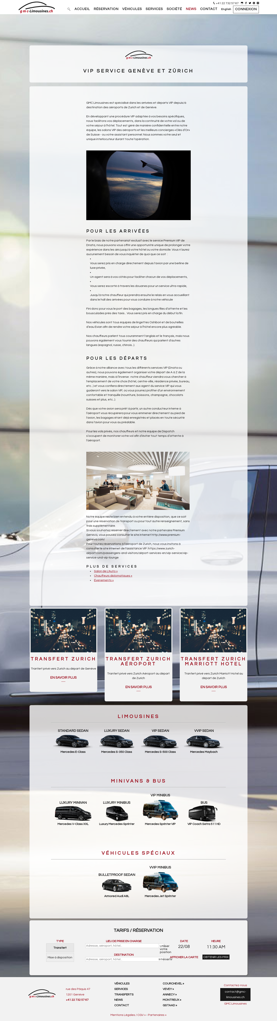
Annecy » (170, 994)
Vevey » (168, 989)
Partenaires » (157, 1014)
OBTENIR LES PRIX (216, 957)
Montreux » (172, 999)
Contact (121, 1005)
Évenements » (104, 580)
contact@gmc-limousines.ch (235, 994)
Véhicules (122, 983)
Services (121, 989)
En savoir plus (63, 677)
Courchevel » (173, 983)
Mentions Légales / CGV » (128, 1014)
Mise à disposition (60, 957)
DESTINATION (124, 954)
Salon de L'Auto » (106, 571)
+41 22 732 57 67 (227, 3)
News (118, 999)
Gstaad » (170, 1005)
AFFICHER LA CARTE (184, 957)
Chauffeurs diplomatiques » (113, 575)
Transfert (60, 947)
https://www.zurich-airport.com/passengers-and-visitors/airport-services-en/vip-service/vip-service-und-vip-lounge (137, 553)
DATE (184, 941)
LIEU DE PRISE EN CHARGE (124, 941)
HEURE (216, 941)
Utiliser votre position (162, 946)
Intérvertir (161, 959)
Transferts (124, 994)
